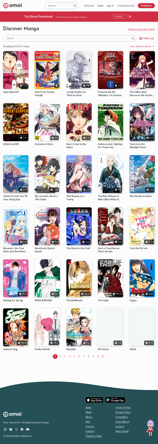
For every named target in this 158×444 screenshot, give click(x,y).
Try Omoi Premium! (38, 16)
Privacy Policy (123, 412)
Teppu (133, 300)
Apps (88, 407)
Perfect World (42, 349)
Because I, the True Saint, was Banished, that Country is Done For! (14, 250)
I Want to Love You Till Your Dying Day (15, 198)
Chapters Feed (94, 436)
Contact (90, 426)
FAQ (88, 421)
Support (90, 431)
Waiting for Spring (13, 300)
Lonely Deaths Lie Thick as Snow (76, 94)
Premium (146, 5)
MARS (133, 349)
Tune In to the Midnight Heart (138, 146)
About (89, 417)
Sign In (110, 5)
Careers (119, 426)
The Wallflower (74, 300)
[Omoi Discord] (28, 429)
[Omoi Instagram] (5, 429)
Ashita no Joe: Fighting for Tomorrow (110, 146)
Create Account (126, 5)
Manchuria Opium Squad (45, 250)
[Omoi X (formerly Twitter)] (16, 429)
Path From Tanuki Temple (44, 94)
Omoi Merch (122, 421)
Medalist (71, 349)
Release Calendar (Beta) (141, 29)
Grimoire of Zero (44, 144)
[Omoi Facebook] (22, 429)
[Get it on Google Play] (115, 400)
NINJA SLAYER (11, 144)
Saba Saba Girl (11, 92)
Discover (89, 5)
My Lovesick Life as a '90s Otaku (46, 198)
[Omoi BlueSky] (11, 429)
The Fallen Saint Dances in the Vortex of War (141, 94)
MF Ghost (103, 349)
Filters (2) (146, 38)
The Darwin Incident (141, 196)
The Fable (103, 300)
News (100, 5)
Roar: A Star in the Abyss (76, 146)
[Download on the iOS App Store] (94, 400)
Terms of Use (122, 407)
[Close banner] (130, 16)
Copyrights (121, 417)
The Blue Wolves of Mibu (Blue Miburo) (108, 198)
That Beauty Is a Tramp (75, 198)
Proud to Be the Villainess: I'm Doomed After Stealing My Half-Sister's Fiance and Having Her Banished (110, 94)
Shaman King (10, 349)
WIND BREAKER (43, 300)
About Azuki (122, 431)
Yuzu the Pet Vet (138, 248)
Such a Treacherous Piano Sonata (109, 250)
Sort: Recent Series (142, 46)
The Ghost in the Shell (78, 248)
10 (98, 356)
